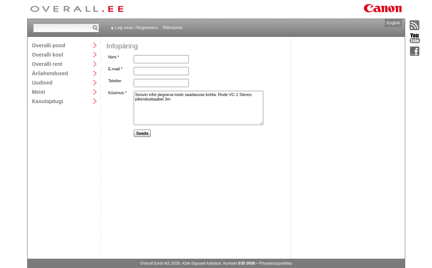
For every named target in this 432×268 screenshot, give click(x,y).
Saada (142, 133)
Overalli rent (47, 64)
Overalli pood (48, 45)
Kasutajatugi (47, 101)
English (393, 22)
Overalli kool (47, 54)
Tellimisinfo (172, 27)
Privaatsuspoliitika (275, 263)
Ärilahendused (50, 73)
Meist (38, 92)
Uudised (42, 82)
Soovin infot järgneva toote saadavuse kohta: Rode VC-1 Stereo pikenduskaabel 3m (198, 108)
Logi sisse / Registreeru (136, 27)
